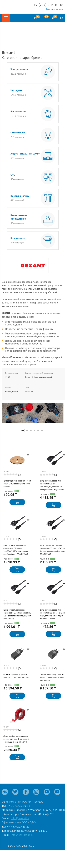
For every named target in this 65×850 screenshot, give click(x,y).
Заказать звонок (54, 9)
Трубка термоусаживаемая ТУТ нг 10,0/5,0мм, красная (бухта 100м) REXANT (17, 484)
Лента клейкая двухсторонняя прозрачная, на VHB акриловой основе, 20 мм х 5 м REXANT (16, 739)
